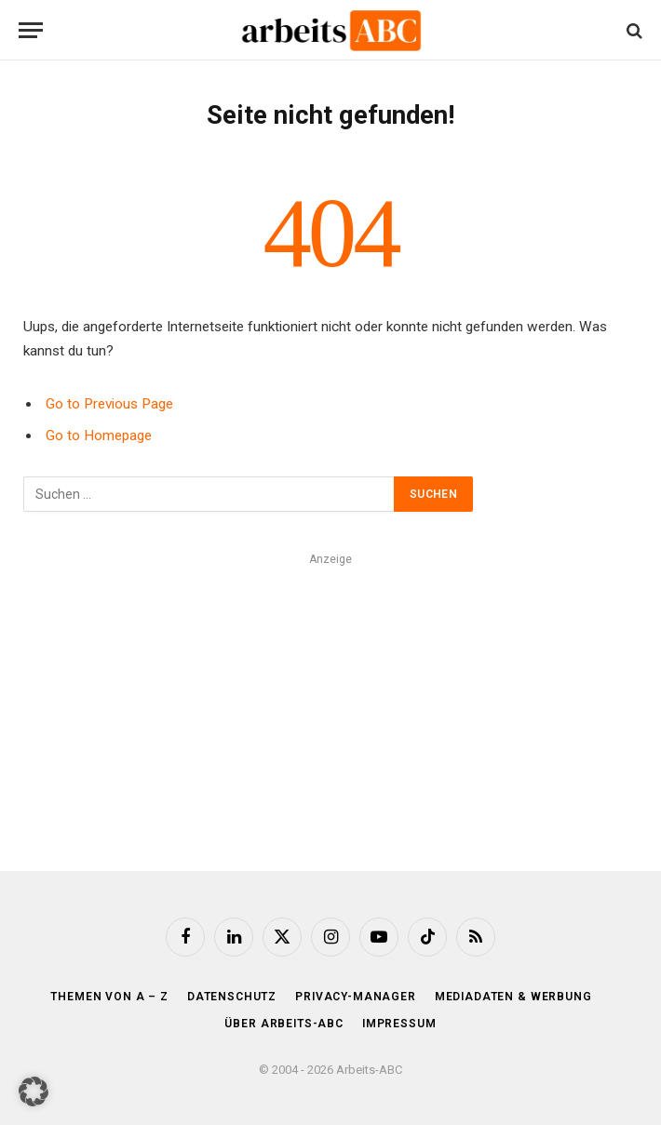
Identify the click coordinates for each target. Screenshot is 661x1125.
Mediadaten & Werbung (513, 996)
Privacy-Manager (355, 996)
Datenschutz (232, 996)
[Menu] (31, 30)
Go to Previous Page (109, 403)
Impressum (399, 1023)
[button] (33, 1091)
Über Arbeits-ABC (283, 1023)
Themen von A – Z (109, 996)
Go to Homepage (99, 435)
